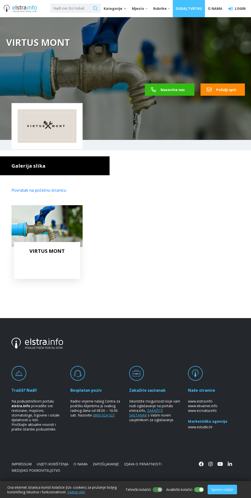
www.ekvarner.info (202, 406)
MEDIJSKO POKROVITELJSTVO (36, 470)
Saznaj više (76, 492)
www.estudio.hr (200, 427)
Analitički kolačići (179, 489)
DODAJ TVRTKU (189, 8)
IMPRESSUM (22, 464)
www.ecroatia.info (202, 410)
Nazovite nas (168, 89)
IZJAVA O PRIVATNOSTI (143, 464)
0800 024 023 (103, 415)
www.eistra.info (200, 401)
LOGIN (237, 8)
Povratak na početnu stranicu (39, 190)
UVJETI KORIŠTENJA (52, 464)
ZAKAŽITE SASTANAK (146, 412)
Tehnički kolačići (138, 489)
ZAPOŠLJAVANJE (106, 464)
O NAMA (215, 8)
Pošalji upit (221, 89)
